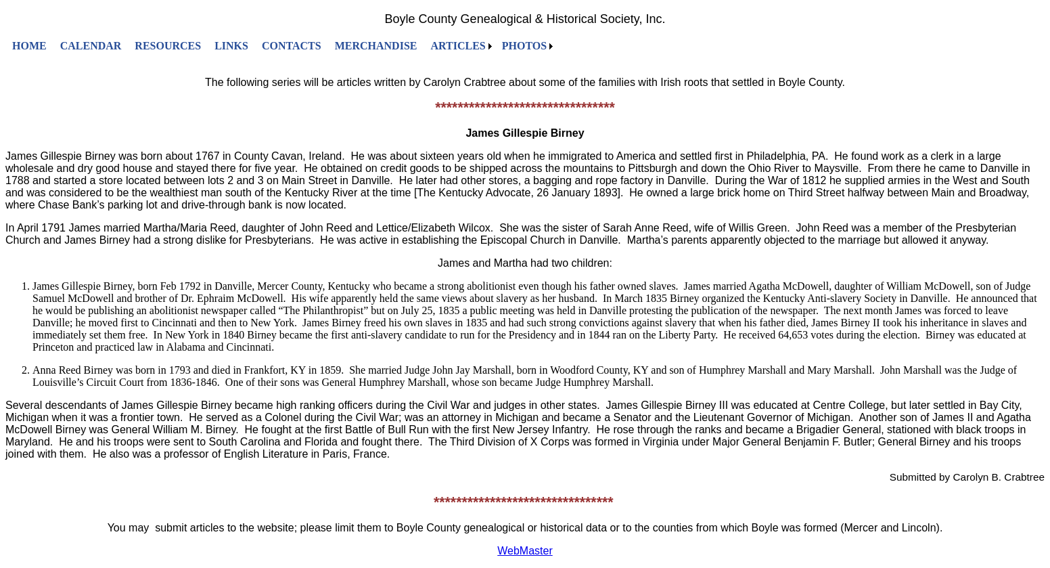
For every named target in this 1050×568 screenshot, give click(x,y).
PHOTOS (524, 45)
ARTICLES (457, 45)
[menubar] (280, 46)
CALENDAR (91, 45)
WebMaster (525, 550)
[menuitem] (29, 46)
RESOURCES (168, 45)
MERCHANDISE (376, 45)
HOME (29, 45)
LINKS (231, 45)
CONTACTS (291, 45)
